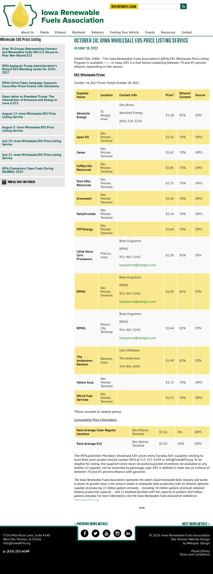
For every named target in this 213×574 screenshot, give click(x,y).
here (107, 62)
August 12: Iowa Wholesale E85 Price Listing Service (29, 115)
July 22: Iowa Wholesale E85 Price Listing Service (31, 156)
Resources (168, 32)
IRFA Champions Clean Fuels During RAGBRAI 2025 (27, 170)
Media (44, 32)
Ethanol (60, 32)
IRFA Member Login (123, 7)
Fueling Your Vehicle (124, 32)
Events (150, 32)
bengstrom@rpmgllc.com (137, 265)
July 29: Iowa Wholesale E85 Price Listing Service (31, 142)
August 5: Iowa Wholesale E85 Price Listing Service (28, 129)
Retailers (98, 32)
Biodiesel (78, 32)
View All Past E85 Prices (18, 182)
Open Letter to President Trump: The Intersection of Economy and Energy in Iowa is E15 (29, 99)
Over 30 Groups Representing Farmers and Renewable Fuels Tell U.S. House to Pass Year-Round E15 (30, 52)
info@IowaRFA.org (16, 543)
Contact (187, 32)
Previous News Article (91, 524)
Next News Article (196, 524)
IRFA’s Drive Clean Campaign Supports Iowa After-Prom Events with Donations (30, 84)
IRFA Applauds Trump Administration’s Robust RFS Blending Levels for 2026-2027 (29, 69)
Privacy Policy (200, 551)
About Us (27, 32)
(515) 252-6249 (18, 551)
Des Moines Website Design (190, 539)
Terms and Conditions (194, 554)
